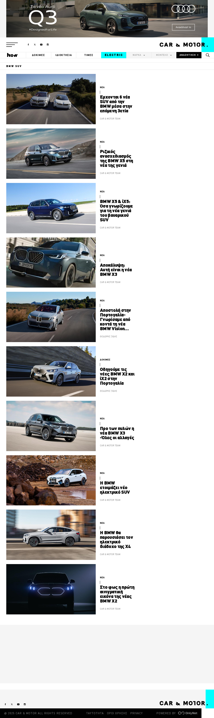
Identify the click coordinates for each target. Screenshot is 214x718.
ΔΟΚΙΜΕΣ (38, 55)
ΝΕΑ (102, 87)
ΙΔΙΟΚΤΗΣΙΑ (63, 55)
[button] (12, 45)
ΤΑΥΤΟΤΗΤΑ (95, 713)
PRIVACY (136, 713)
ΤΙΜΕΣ (88, 55)
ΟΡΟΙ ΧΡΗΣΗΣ (117, 713)
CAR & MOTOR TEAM (110, 118)
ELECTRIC (114, 55)
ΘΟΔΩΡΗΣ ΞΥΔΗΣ (108, 336)
